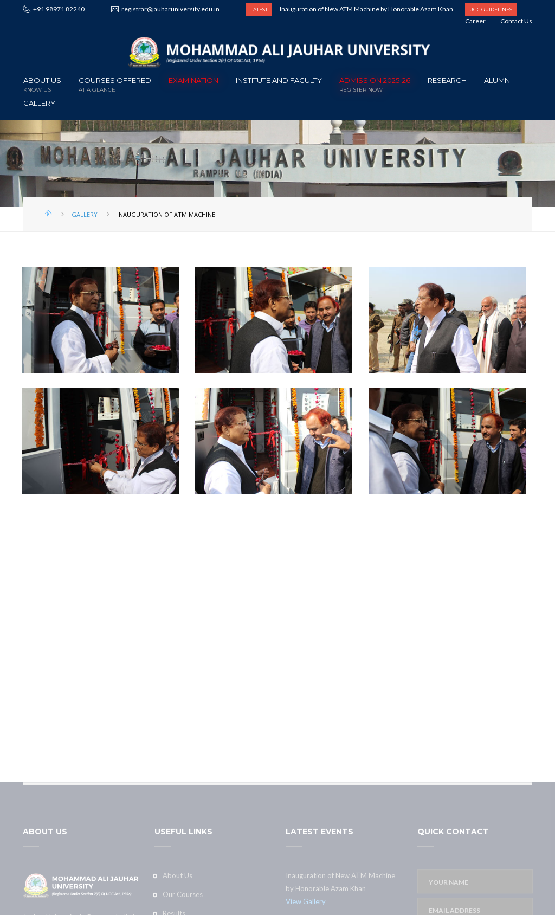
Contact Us (516, 21)
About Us (42, 84)
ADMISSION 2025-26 (374, 84)
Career (475, 21)
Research (447, 80)
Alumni (498, 80)
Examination (193, 80)
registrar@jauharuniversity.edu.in (170, 9)
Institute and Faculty (279, 80)
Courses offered (115, 84)
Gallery (39, 103)
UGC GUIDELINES (490, 9)
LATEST (259, 9)
